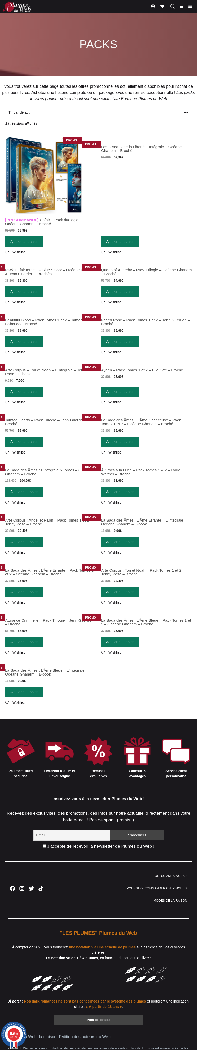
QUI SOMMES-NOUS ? (171, 876)
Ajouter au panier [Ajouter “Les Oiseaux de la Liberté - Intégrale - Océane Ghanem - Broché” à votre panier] (120, 241)
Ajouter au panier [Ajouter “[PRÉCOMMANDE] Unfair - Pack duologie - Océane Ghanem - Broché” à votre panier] (24, 241)
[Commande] (98, 112)
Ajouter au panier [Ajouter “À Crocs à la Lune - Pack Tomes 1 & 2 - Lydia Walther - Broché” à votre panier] (120, 492)
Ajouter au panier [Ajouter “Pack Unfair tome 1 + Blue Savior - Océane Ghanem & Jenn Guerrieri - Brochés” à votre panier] (24, 292)
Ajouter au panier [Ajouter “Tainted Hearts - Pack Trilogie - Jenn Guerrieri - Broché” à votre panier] (24, 442)
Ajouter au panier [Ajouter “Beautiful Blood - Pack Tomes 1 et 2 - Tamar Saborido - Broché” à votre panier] (24, 342)
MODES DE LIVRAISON (170, 900)
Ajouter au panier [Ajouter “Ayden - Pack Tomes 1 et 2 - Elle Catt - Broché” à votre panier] (120, 392)
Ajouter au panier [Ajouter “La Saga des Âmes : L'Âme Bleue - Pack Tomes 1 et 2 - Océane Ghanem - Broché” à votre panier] (120, 642)
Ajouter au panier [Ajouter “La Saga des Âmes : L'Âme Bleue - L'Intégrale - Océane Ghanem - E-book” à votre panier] (24, 692)
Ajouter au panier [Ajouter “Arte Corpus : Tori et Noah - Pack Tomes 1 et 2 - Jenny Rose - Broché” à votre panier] (120, 592)
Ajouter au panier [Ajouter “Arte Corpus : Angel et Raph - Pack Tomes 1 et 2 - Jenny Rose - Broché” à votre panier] (24, 542)
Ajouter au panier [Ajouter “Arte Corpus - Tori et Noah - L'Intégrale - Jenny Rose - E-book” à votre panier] (24, 392)
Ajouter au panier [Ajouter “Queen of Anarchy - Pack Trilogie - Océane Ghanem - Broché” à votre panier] (120, 292)
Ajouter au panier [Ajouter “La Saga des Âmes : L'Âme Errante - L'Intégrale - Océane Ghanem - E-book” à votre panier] (120, 542)
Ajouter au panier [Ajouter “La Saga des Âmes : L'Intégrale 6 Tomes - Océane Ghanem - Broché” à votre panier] (24, 492)
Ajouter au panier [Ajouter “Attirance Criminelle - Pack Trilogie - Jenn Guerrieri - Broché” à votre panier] (24, 642)
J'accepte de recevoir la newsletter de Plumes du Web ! (98, 846)
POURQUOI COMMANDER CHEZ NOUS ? (157, 888)
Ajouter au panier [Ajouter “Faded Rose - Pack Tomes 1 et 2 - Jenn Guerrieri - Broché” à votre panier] (120, 342)
